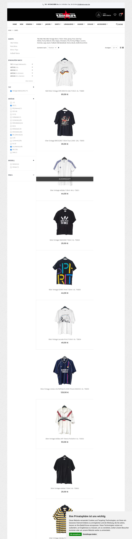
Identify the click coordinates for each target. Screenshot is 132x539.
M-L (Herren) (17, 135)
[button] (115, 15)
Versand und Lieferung (92, 499)
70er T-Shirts (14, 43)
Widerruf (106, 497)
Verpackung (89, 505)
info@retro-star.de (83, 4)
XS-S (15, 111)
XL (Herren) (17, 146)
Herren (15, 164)
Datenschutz (108, 499)
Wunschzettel (52, 497)
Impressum (107, 491)
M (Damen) (17, 129)
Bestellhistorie (52, 494)
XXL (15, 149)
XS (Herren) (17, 108)
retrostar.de (54, 513)
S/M (14, 152)
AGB (105, 494)
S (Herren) (17, 120)
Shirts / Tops (14, 50)
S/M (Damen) (17, 123)
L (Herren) (17, 141)
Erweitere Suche (53, 499)
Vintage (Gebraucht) (20, 91)
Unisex (15, 167)
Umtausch (88, 507)
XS (14, 105)
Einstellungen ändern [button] (90, 534)
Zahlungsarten (89, 502)
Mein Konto (51, 491)
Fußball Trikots (15, 53)
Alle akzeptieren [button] (75, 534)
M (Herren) (17, 132)
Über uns (88, 491)
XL (14, 144)
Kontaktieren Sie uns (91, 494)
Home (9, 30)
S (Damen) (16, 117)
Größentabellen (90, 497)
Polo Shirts (13, 46)
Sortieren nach (41, 48)
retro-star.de (54, 509)
